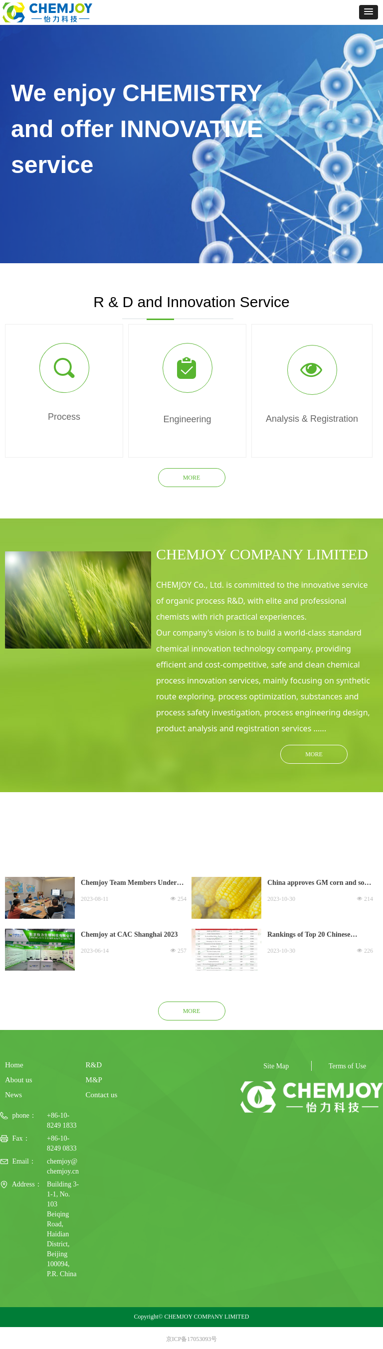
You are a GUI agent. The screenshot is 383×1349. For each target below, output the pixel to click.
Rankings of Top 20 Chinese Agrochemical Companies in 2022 (317, 936)
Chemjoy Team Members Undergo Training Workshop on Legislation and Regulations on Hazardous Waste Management (132, 884)
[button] (368, 12)
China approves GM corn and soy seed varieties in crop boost (317, 884)
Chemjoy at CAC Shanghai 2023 (129, 934)
